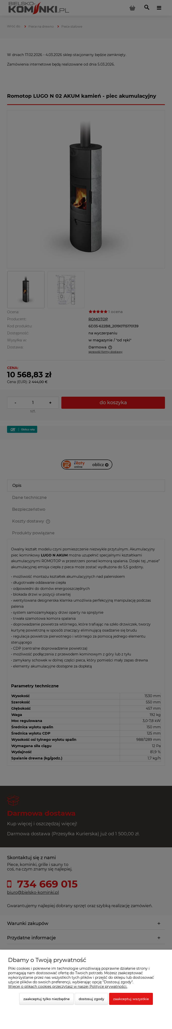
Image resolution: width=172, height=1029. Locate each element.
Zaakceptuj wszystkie (131, 999)
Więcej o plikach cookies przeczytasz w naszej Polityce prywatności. (67, 986)
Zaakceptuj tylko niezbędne (46, 999)
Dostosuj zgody (91, 999)
